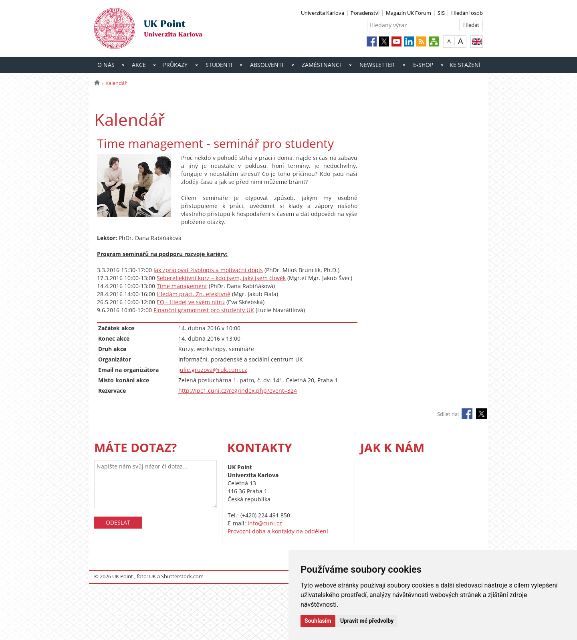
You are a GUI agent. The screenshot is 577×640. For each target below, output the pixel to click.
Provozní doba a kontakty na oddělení (278, 531)
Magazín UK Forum (408, 12)
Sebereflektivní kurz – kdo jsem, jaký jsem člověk (221, 278)
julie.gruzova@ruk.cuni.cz (212, 370)
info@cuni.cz (265, 523)
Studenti (219, 65)
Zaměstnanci (321, 65)
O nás (106, 65)
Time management (182, 286)
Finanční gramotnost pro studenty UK (203, 310)
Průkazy (175, 65)
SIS (441, 12)
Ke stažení (465, 65)
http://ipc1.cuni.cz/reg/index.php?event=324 (237, 390)
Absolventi (266, 65)
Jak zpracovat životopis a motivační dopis (208, 270)
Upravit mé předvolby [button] (366, 621)
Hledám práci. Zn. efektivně (193, 294)
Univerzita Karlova (322, 12)
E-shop (423, 65)
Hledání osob (467, 12)
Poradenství (365, 12)
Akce (139, 65)
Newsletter (377, 65)
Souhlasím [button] (318, 621)
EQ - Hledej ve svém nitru (191, 302)
